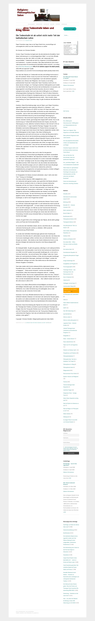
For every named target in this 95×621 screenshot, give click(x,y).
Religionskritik (66, 370)
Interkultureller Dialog (68, 286)
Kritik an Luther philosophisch (70, 320)
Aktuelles (46, 24)
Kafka (64, 299)
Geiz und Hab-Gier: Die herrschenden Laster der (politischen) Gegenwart (69, 157)
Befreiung (48, 322)
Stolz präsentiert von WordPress (25, 611)
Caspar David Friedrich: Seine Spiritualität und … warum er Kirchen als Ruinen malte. (70, 560)
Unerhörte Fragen (70, 29)
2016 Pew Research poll (25, 66)
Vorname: (65, 433)
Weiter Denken (66, 413)
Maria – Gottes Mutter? (69, 338)
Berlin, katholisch (67, 210)
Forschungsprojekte (67, 266)
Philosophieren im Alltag (68, 364)
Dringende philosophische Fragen (71, 255)
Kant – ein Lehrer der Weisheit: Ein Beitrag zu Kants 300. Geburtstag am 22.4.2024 (70, 600)
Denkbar (65, 236)
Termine (65, 381)
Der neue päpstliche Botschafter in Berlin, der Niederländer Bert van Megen (70, 143)
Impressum (64, 24)
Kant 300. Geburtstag (68, 311)
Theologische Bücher (68, 222)
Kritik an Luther (66, 317)
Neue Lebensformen (68, 341)
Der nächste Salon (67, 249)
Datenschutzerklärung (68, 530)
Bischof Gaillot (66, 213)
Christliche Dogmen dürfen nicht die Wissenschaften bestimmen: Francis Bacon (70, 150)
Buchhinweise (66, 216)
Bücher (52, 24)
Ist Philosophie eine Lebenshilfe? (71, 294)
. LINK (73, 91)
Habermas (65, 280)
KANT (64, 307)
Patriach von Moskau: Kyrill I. (70, 350)
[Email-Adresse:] (71, 64)
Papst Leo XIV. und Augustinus (70, 344)
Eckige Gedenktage (68, 260)
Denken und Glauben (68, 239)
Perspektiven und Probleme (69, 353)
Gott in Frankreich (67, 277)
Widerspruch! (66, 416)
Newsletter (39, 24)
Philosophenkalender (68, 356)
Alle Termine (66, 111)
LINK (70, 478)
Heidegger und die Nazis (69, 283)
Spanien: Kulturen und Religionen (70, 376)
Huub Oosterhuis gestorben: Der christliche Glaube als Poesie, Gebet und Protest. (70, 567)
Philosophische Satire (68, 367)
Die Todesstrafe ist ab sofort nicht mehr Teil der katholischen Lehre (38, 36)
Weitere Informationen (68, 85)
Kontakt (58, 24)
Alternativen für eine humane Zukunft (35, 322)
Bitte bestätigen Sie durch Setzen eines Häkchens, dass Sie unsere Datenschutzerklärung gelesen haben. (70, 449)
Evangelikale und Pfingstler (69, 263)
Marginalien (66, 335)
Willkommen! (31, 24)
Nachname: (65, 437)
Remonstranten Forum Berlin (70, 373)
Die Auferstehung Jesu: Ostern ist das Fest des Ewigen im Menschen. (71, 549)
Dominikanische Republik (69, 252)
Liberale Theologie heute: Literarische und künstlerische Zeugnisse (70, 330)
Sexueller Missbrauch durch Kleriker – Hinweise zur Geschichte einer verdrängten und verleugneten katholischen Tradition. (71, 577)
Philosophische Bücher (68, 219)
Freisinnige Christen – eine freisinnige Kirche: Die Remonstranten (69, 272)
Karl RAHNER (66, 314)
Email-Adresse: (66, 442)
